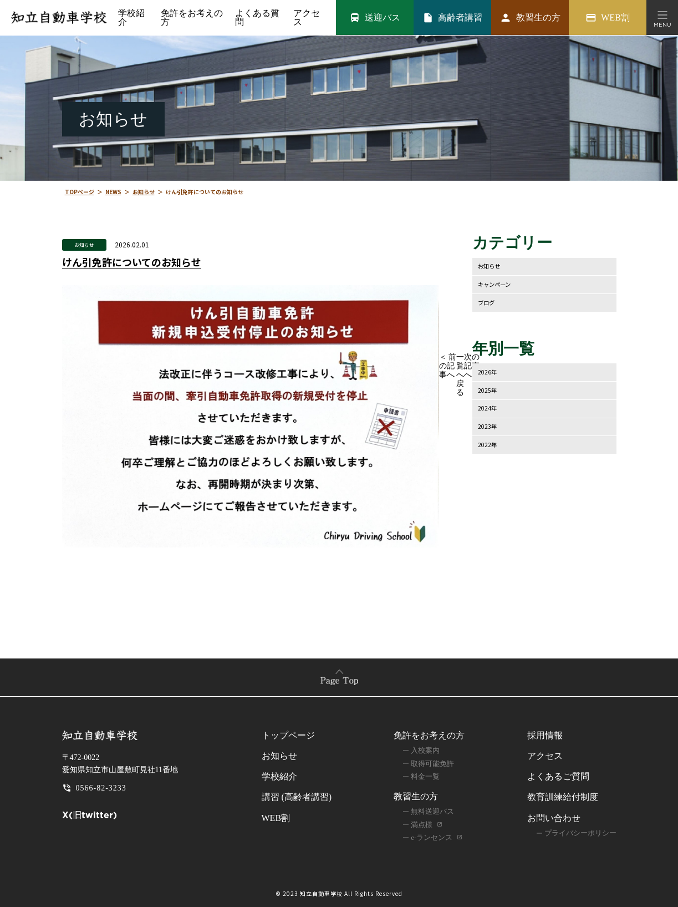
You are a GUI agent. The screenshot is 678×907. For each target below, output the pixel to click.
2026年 (489, 372)
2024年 (489, 409)
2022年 (489, 445)
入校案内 (425, 751)
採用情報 (545, 736)
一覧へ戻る (460, 375)
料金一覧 (425, 777)
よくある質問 (255, 18)
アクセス (305, 18)
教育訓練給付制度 (562, 797)
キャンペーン (497, 284)
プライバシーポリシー (580, 833)
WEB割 (276, 818)
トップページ (288, 736)
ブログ (488, 302)
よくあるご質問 (558, 777)
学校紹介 (131, 18)
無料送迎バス (432, 812)
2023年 (489, 427)
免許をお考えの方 (429, 736)
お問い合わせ (553, 818)
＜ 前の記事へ (448, 366)
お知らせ (84, 244)
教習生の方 (416, 797)
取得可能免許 (432, 763)
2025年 (489, 391)
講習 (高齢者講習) (297, 797)
